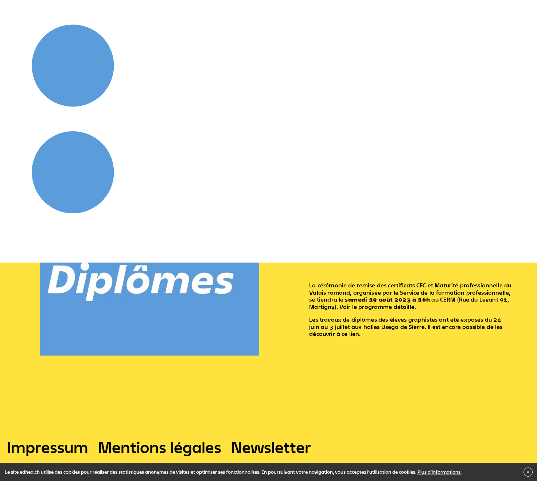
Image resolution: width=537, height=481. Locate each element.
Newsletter (271, 447)
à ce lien (347, 333)
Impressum (47, 447)
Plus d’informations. (439, 472)
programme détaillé (386, 306)
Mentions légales (159, 447)
